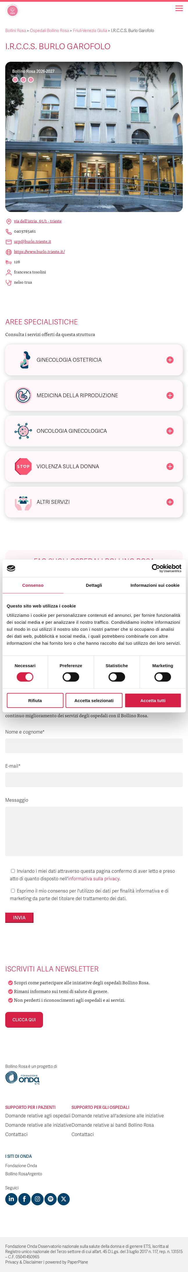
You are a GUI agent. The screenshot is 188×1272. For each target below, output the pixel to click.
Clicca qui (24, 1019)
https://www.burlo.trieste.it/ (39, 251)
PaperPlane (77, 1262)
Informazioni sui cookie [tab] (155, 585)
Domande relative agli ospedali (38, 1116)
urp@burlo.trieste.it (32, 241)
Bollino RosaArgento (23, 1174)
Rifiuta (35, 700)
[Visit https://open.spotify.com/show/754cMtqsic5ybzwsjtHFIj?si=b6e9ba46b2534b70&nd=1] (50, 1199)
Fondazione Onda (21, 1165)
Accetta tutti (153, 700)
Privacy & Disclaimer (23, 1262)
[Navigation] (179, 8)
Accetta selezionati (94, 700)
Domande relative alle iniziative (38, 1125)
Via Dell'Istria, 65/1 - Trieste (38, 221)
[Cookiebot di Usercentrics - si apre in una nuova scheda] (155, 568)
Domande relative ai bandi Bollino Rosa (112, 1125)
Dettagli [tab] (94, 585)
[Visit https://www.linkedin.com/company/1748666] (11, 1199)
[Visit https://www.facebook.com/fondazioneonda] (24, 1199)
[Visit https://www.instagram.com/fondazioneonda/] (37, 1199)
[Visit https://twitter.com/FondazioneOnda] (63, 1199)
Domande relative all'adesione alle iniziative (117, 1116)
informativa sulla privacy (93, 879)
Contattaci (16, 1134)
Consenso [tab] (33, 585)
